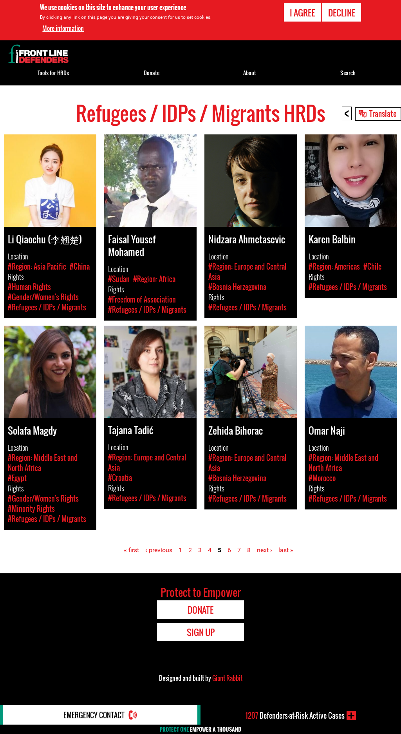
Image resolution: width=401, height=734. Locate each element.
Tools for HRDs (53, 73)
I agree (302, 12)
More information (63, 28)
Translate (383, 113)
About (249, 73)
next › (264, 550)
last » (285, 550)
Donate (151, 73)
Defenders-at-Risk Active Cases (295, 715)
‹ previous (158, 550)
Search (348, 73)
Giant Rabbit (227, 678)
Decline (341, 12)
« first (131, 550)
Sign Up (201, 632)
